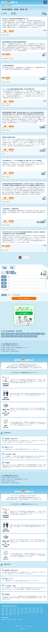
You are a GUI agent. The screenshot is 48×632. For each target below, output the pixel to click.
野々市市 (30, 336)
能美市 (25, 336)
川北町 (32, 333)
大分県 (41, 612)
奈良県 (26, 611)
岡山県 (42, 611)
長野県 (34, 609)
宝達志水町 (22, 333)
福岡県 (26, 612)
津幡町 (3, 336)
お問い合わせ (31, 626)
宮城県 (14, 608)
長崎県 (33, 612)
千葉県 (3, 609)
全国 (14, 614)
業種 (4, 283)
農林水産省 (19, 619)
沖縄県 (11, 614)
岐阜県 (38, 609)
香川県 (14, 612)
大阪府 (18, 611)
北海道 (3, 608)
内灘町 (12, 333)
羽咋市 (20, 336)
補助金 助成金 (3, 5)
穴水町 (16, 336)
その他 (18, 614)
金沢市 (35, 336)
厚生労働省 (14, 619)
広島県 (3, 612)
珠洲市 (7, 336)
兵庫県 (22, 611)
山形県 (22, 608)
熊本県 (37, 612)
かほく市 (38, 333)
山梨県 (30, 609)
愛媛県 (18, 612)
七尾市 (3, 333)
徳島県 (10, 612)
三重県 (7, 611)
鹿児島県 (7, 614)
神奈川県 (10, 609)
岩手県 (10, 608)
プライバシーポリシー (23, 626)
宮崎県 (3, 614)
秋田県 (18, 608)
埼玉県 (41, 608)
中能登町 (8, 333)
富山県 (19, 609)
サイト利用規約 (15, 626)
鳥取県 (34, 611)
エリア (4, 276)
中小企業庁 (9, 619)
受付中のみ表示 (17, 295)
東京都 (7, 609)
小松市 (28, 333)
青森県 (7, 608)
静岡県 (42, 609)
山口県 (7, 612)
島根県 (38, 611)
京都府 (14, 611)
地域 (4, 280)
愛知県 (3, 611)
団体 (9, 295)
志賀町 (42, 333)
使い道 (4, 286)
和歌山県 (29, 611)
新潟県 (15, 609)
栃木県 (33, 608)
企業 (4, 295)
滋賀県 (10, 611)
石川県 (23, 609)
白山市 (11, 336)
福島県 (26, 608)
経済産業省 (3, 619)
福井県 (26, 609)
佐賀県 (29, 612)
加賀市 (17, 333)
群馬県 (37, 608)
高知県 (22, 612)
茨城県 (29, 608)
